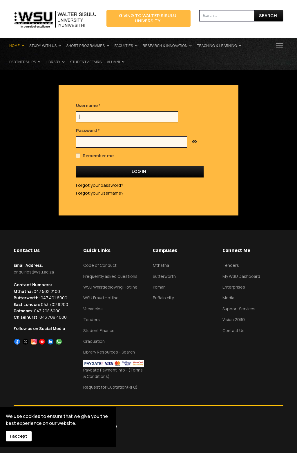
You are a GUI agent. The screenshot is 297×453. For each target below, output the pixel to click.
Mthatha (161, 265)
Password (87, 130)
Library (53, 62)
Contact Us (233, 330)
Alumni (113, 62)
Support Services (239, 308)
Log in (139, 171)
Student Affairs (86, 62)
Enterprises (233, 287)
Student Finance (99, 330)
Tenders (91, 319)
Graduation (94, 341)
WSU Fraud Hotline (101, 297)
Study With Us (43, 46)
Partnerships (22, 62)
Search (268, 15)
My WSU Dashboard (241, 276)
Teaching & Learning (217, 46)
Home (14, 46)
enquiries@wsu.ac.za (34, 272)
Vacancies (93, 308)
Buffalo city (163, 297)
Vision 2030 (233, 319)
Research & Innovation (165, 46)
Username (88, 105)
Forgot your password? (99, 185)
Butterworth (164, 276)
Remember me (98, 155)
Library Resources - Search (109, 352)
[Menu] (279, 46)
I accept (18, 436)
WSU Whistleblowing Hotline (110, 287)
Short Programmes (85, 46)
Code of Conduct (100, 265)
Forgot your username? (100, 193)
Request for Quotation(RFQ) (110, 387)
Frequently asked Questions (110, 276)
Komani (159, 287)
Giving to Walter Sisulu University (147, 18)
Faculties (123, 46)
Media (228, 297)
